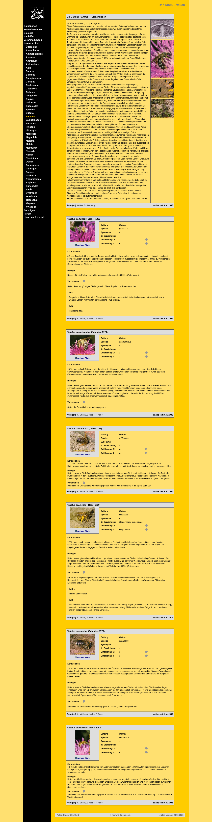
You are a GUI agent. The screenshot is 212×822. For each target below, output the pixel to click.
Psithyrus (31, 175)
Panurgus (31, 168)
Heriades (31, 123)
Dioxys (29, 99)
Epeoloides (32, 106)
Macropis (31, 134)
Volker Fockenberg (86, 205)
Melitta (29, 144)
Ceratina (30, 81)
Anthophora (32, 64)
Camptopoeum (34, 78)
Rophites (31, 182)
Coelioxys (31, 88)
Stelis (29, 189)
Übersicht (31, 47)
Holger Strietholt (71, 815)
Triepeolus (31, 200)
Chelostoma (32, 85)
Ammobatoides (34, 54)
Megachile (31, 137)
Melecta (30, 140)
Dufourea (31, 102)
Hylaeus (30, 127)
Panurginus (32, 165)
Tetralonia (31, 196)
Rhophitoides (33, 179)
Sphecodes (32, 186)
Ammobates (32, 50)
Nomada (30, 151)
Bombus (30, 74)
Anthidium (31, 60)
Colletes (30, 92)
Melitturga (31, 147)
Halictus (30, 116)
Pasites (30, 172)
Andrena (30, 57)
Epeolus (30, 109)
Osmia (29, 161)
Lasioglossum (33, 120)
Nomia (29, 154)
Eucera (30, 113)
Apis (28, 67)
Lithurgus (31, 130)
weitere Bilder (82, 245)
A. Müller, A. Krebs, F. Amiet (90, 318)
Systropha (31, 193)
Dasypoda (31, 95)
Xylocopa (31, 207)
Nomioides (32, 158)
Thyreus (30, 203)
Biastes (30, 71)
